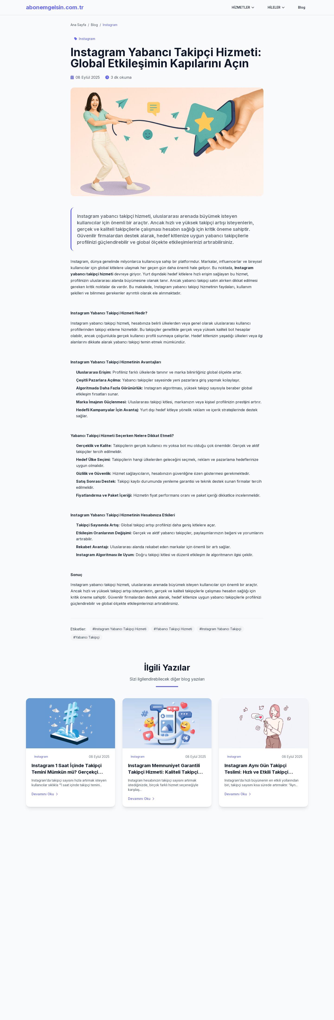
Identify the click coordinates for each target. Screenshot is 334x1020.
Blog (301, 7)
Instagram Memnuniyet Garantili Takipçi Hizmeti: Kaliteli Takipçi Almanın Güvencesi (164, 772)
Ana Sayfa (78, 25)
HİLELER (276, 7)
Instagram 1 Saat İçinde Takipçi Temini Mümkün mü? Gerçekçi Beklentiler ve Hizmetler (67, 772)
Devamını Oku (45, 794)
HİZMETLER (243, 7)
